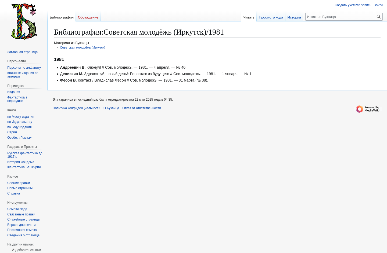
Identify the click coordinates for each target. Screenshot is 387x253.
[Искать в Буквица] (344, 17)
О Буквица (111, 108)
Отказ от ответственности (141, 108)
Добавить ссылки (28, 250)
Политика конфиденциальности (76, 108)
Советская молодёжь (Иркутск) (82, 47)
